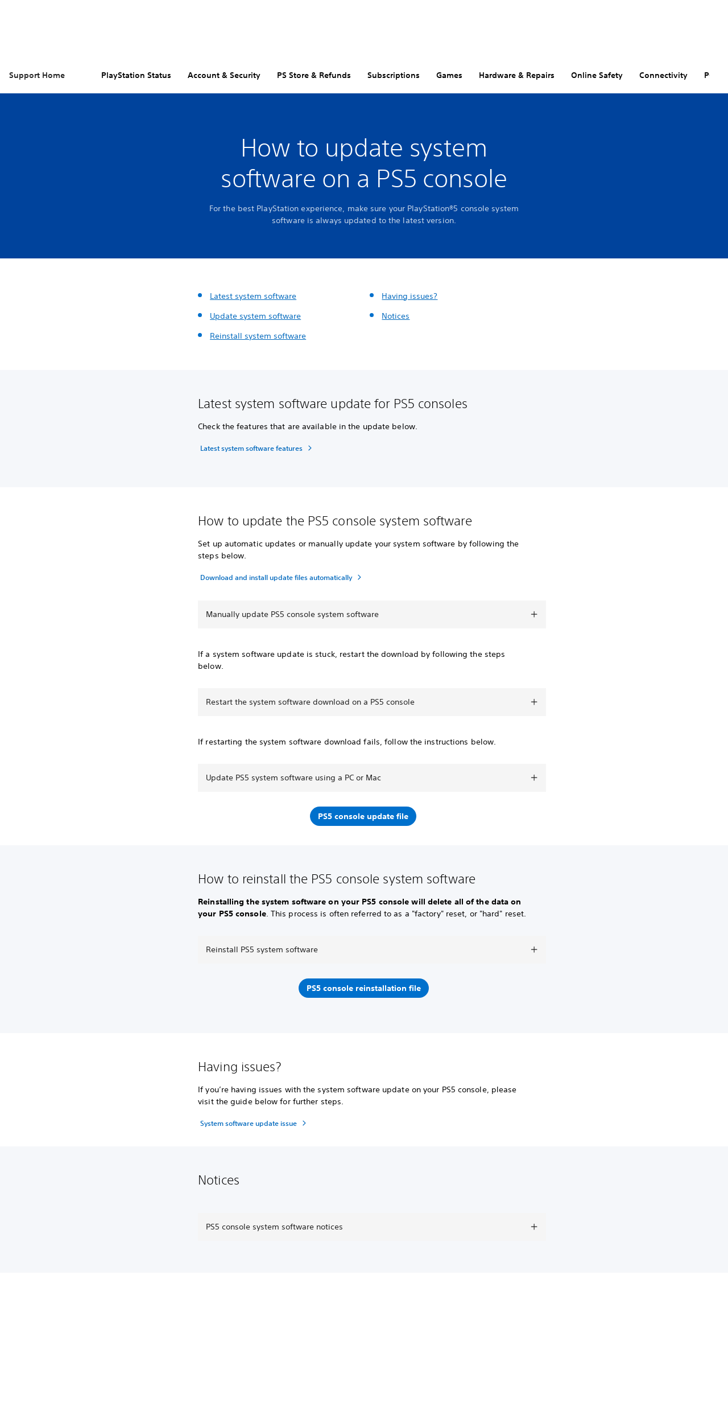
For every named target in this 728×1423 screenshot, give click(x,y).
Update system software (255, 316)
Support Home (37, 75)
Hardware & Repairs (517, 75)
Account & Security (224, 75)
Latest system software (253, 296)
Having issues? (409, 296)
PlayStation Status (136, 75)
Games (449, 75)
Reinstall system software (258, 336)
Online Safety (597, 75)
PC (709, 75)
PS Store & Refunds (314, 75)
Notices (396, 316)
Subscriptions (393, 75)
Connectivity (663, 75)
